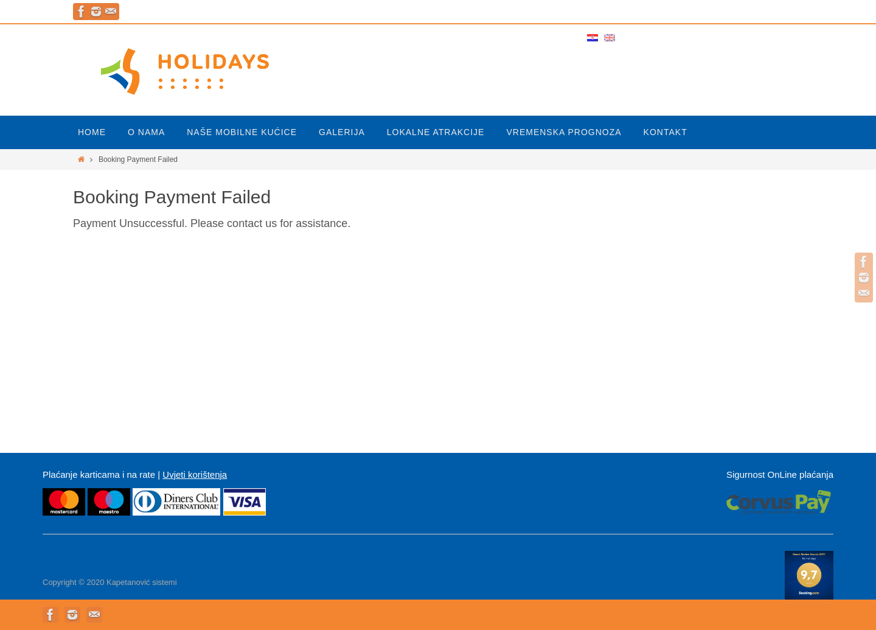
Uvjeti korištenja (194, 474)
